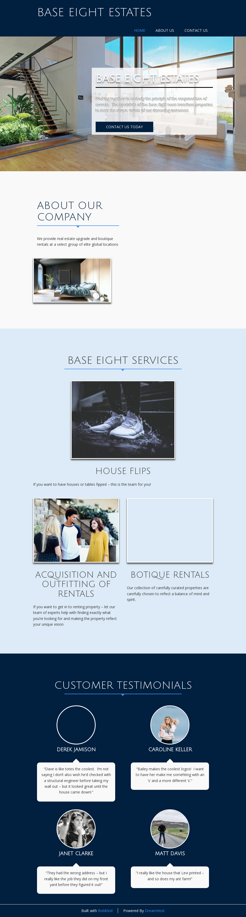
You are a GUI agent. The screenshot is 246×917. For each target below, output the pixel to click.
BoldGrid (105, 910)
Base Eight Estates (94, 12)
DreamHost (155, 910)
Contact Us (196, 30)
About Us (165, 30)
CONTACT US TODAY (124, 126)
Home (139, 30)
